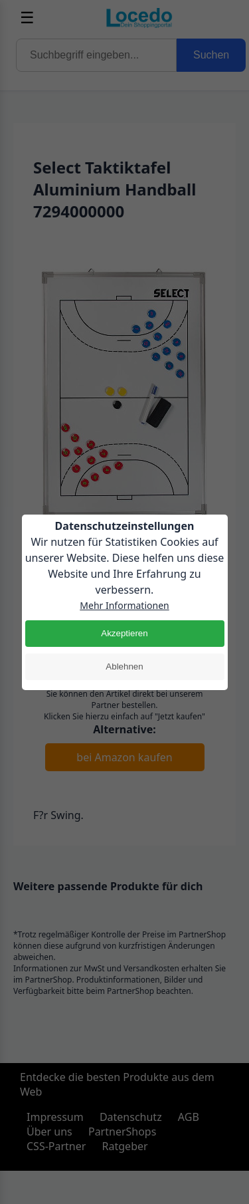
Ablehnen (124, 666)
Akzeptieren (124, 633)
